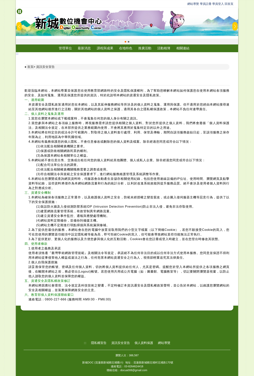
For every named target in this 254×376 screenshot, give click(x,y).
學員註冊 (205, 3)
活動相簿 (163, 48)
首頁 (30, 66)
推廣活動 (144, 48)
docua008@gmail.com (133, 370)
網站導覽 (193, 3)
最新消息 (84, 48)
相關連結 (182, 48)
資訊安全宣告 (45, 66)
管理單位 (65, 48)
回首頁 (229, 3)
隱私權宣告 (99, 342)
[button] (125, 42)
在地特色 (125, 48)
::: (17, 53)
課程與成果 (105, 48)
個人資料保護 (144, 342)
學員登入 (218, 3)
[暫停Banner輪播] (19, 11)
